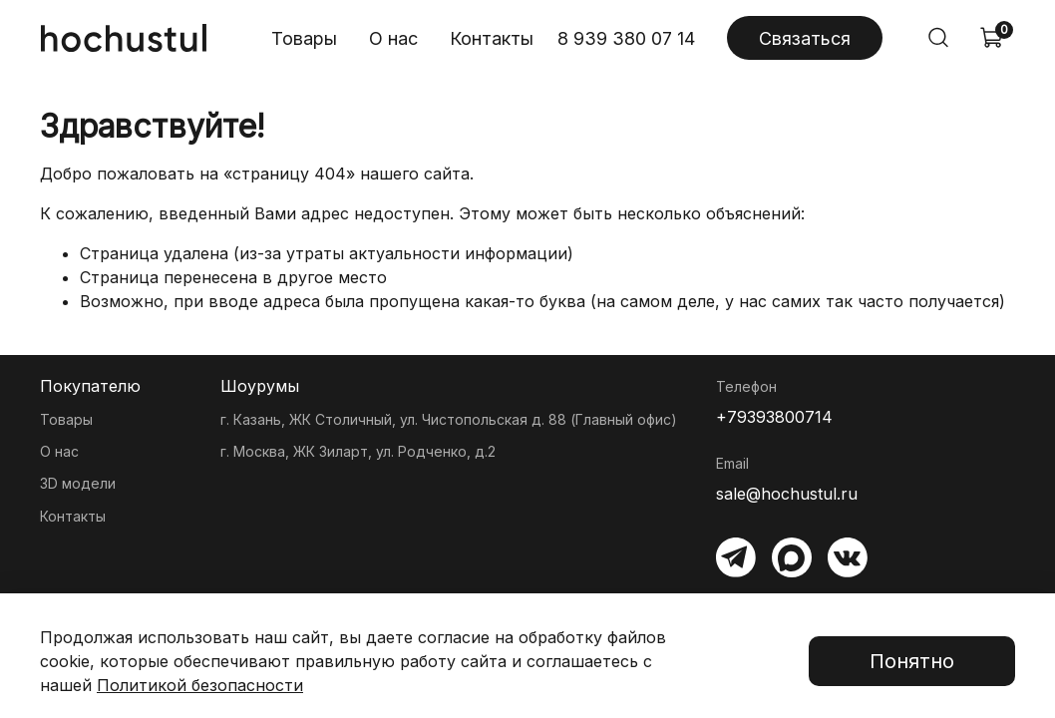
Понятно (912, 661)
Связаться (805, 38)
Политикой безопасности (200, 685)
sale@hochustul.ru (787, 494)
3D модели (78, 483)
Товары (304, 38)
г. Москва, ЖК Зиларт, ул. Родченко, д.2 (358, 451)
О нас (393, 38)
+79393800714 (774, 417)
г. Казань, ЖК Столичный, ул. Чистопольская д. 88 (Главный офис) (448, 419)
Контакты (491, 38)
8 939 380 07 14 (626, 38)
